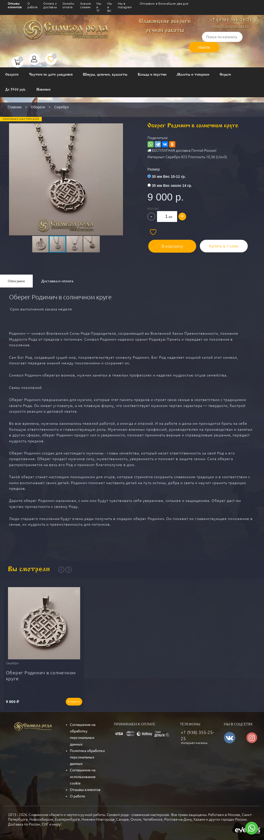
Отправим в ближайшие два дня (164, 3)
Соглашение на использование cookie (83, 776)
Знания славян (85, 5)
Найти (204, 47)
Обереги (12, 74)
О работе (32, 5)
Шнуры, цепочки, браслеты (105, 74)
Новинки (43, 89)
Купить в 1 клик (223, 245)
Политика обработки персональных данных (87, 756)
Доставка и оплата (57, 281)
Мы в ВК (109, 7)
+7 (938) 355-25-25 (231, 20)
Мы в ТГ (98, 7)
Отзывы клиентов (15, 5)
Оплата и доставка (49, 5)
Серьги (225, 74)
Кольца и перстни (152, 74)
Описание (16, 281)
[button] (65, 168)
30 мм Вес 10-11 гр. (171, 176)
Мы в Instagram (125, 5)
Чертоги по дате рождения (51, 74)
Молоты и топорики (193, 74)
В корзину (173, 245)
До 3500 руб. (15, 89)
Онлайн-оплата (68, 5)
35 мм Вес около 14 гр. (174, 185)
